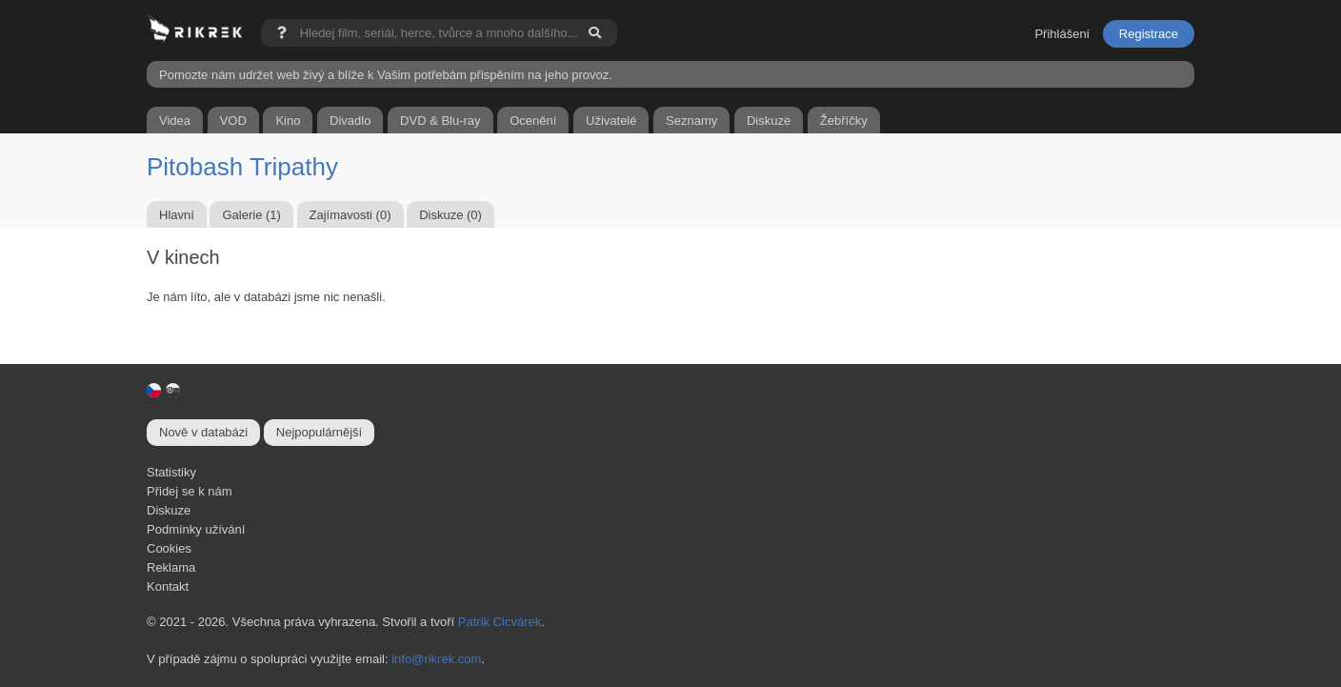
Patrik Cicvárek (499, 622)
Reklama (171, 567)
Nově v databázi (203, 432)
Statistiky (171, 472)
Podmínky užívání (196, 529)
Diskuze (168, 510)
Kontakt (168, 586)
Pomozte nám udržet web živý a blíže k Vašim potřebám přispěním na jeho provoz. (385, 75)
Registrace (1148, 34)
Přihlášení (1062, 34)
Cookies (169, 548)
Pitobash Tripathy (242, 166)
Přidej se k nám (189, 491)
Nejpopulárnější (319, 432)
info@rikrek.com (436, 659)
